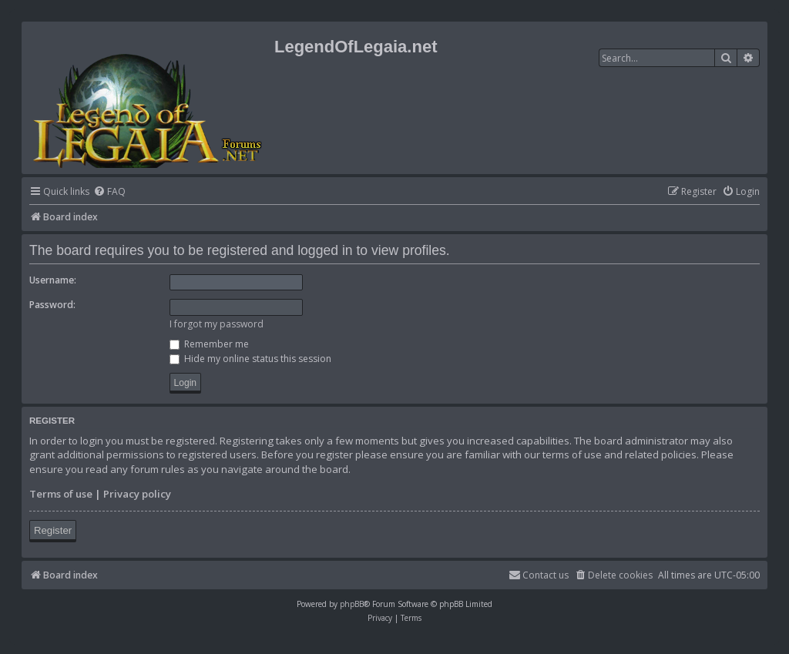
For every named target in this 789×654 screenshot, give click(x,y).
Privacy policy (137, 494)
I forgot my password (217, 324)
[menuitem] (109, 192)
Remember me (209, 343)
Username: (52, 280)
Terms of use (60, 494)
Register (53, 530)
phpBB (352, 604)
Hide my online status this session (250, 358)
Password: (52, 304)
